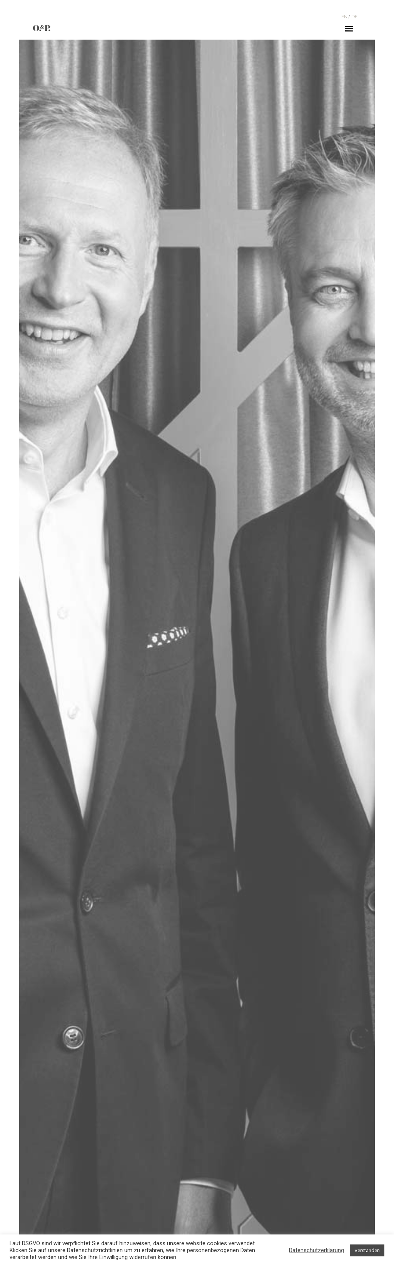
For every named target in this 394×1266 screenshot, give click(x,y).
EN (344, 16)
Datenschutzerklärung (316, 1250)
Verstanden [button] (367, 1250)
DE (354, 16)
